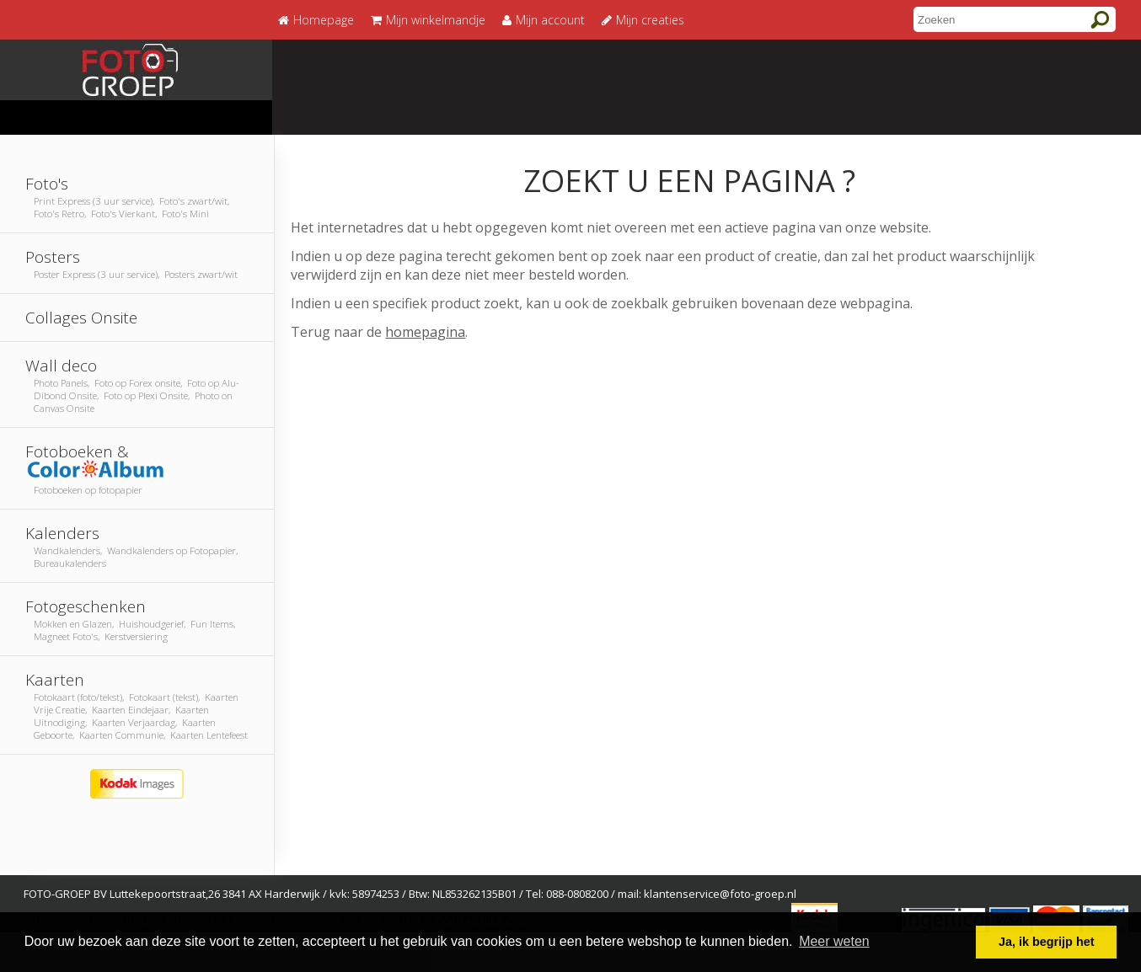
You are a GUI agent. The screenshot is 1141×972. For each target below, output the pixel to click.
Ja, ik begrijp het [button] (1047, 941)
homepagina (425, 332)
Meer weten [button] (834, 941)
